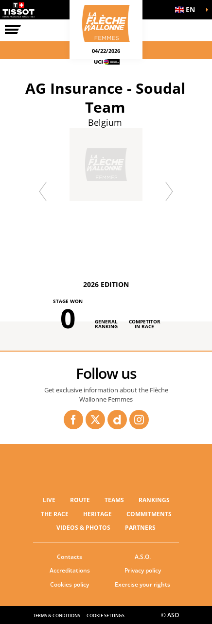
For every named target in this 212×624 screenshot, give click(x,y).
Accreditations (70, 570)
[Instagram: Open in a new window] (139, 419)
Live (49, 500)
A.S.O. (143, 557)
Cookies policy (69, 584)
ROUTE (80, 500)
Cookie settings (105, 615)
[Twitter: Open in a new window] (95, 419)
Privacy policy (142, 570)
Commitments (149, 514)
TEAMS (114, 500)
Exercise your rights (142, 584)
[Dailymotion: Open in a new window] (117, 419)
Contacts (69, 557)
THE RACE (55, 514)
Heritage (97, 514)
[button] (187, 9)
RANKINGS (154, 500)
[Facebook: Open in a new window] (73, 419)
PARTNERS (140, 527)
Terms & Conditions (56, 615)
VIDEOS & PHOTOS (83, 527)
